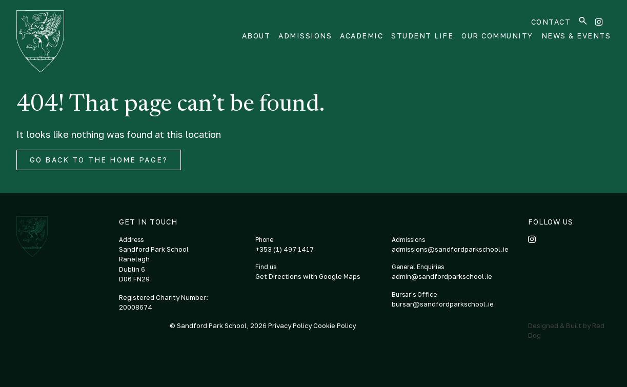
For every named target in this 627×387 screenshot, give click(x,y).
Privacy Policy (290, 325)
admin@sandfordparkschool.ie (442, 276)
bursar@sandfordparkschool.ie (443, 304)
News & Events (576, 35)
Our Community (497, 35)
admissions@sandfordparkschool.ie (450, 249)
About (256, 35)
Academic (361, 35)
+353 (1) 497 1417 (284, 249)
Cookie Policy (334, 325)
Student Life (422, 35)
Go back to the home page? (99, 159)
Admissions (305, 35)
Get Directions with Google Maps (307, 276)
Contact (551, 21)
